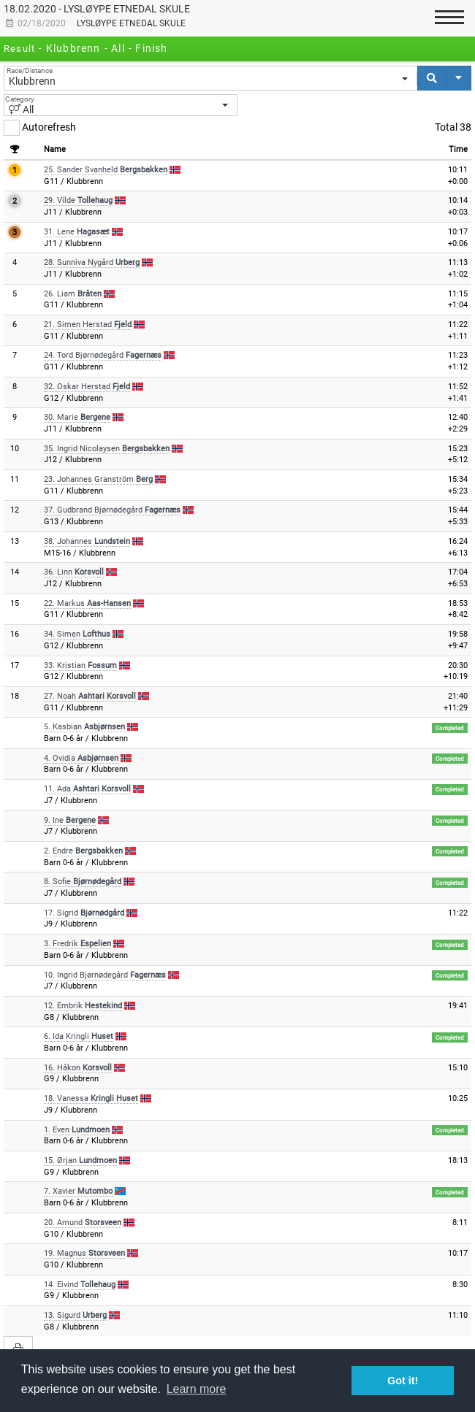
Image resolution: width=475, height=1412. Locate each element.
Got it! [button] (402, 1380)
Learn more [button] (197, 1389)
